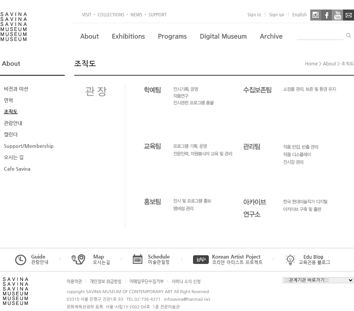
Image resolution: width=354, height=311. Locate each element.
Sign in (254, 14)
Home (311, 64)
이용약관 (74, 281)
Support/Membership (29, 146)
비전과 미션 (16, 89)
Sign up (276, 14)
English (299, 14)
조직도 (11, 111)
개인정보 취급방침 (105, 281)
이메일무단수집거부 (146, 281)
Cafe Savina (17, 168)
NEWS (136, 14)
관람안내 (13, 123)
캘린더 (11, 134)
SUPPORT (157, 14)
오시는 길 (14, 157)
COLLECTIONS (110, 14)
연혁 (8, 100)
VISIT (86, 14)
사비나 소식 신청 (186, 281)
